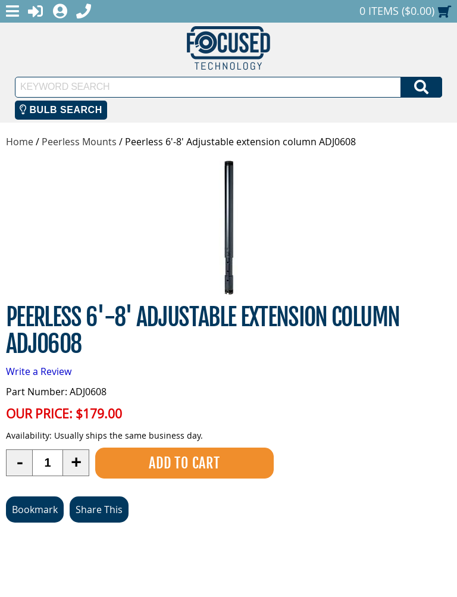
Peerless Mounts (79, 141)
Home (19, 141)
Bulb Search (61, 110)
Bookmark (35, 509)
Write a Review (38, 371)
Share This (99, 509)
